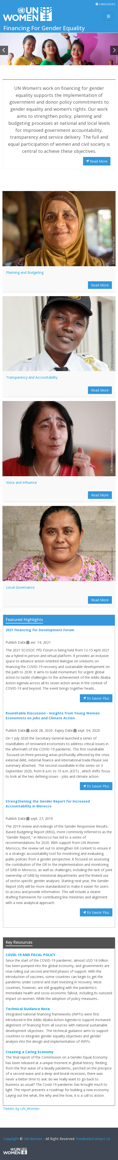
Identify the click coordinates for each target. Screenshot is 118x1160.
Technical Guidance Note (28, 1008)
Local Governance (20, 587)
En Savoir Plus (96, 698)
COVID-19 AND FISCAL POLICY (30, 954)
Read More (96, 161)
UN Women (33, 1138)
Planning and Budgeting (24, 272)
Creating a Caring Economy (30, 1052)
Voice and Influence (21, 482)
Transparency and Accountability (31, 377)
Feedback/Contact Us (93, 1138)
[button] (4, 50)
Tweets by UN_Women (21, 1108)
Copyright (11, 1138)
